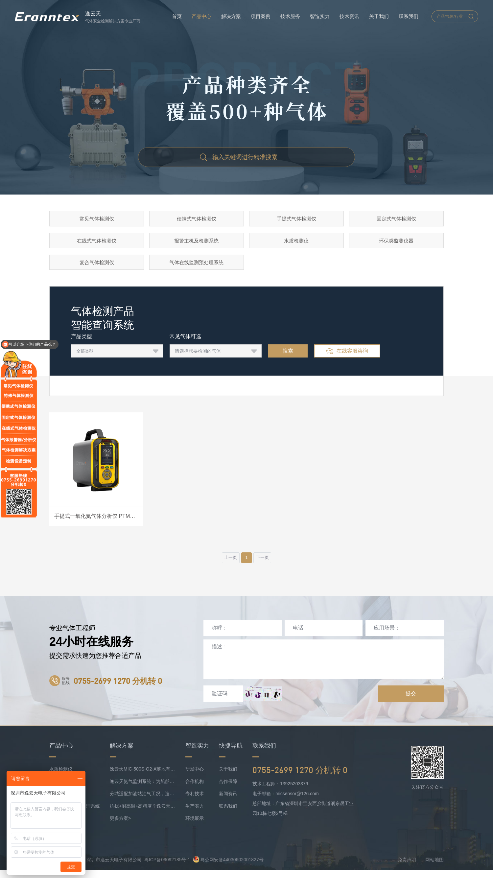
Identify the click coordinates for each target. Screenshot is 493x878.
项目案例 (260, 16)
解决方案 (231, 16)
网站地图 (434, 867)
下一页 (266, 564)
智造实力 (320, 16)
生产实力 (194, 814)
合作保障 (228, 789)
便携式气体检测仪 (197, 219)
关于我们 (379, 16)
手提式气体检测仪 (296, 219)
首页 (177, 16)
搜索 (288, 356)
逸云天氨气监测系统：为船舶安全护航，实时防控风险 (143, 789)
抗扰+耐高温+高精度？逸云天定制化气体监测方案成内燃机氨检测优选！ (143, 814)
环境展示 (194, 826)
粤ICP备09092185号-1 (167, 867)
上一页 (226, 564)
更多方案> (120, 826)
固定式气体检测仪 (396, 219)
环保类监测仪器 (396, 243)
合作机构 (194, 789)
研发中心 (194, 776)
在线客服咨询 (347, 357)
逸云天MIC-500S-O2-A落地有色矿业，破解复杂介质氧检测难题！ (143, 776)
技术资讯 (349, 16)
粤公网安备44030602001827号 (228, 867)
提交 (411, 701)
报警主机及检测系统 (196, 243)
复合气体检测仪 (96, 266)
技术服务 (290, 16)
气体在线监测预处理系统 (196, 266)
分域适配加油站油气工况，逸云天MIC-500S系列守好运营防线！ (143, 801)
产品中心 (201, 16)
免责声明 (407, 867)
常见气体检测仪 (96, 219)
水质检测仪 (296, 243)
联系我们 (408, 16)
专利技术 (194, 801)
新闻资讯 (228, 801)
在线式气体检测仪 (97, 243)
